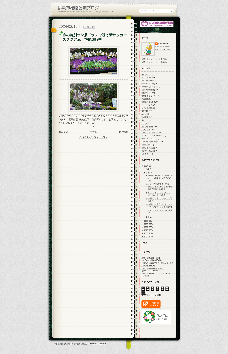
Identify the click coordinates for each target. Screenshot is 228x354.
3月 (147, 169)
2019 (146, 233)
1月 (147, 217)
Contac (156, 29)
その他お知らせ (147, 126)
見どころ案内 (146, 78)
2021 (146, 227)
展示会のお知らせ (148, 87)
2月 (147, 172)
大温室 (144, 99)
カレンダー (145, 154)
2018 (146, 236)
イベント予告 (146, 81)
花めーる (144, 120)
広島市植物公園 (163, 43)
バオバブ (144, 123)
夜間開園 (144, 111)
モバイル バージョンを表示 (93, 137)
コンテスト (145, 129)
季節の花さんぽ (147, 151)
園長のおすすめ (147, 84)
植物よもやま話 (147, 148)
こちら (95, 122)
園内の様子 (145, 93)
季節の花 (144, 74)
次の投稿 (63, 131)
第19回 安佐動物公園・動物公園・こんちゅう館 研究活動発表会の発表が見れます (159, 186)
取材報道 (144, 117)
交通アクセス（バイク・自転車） (154, 62)
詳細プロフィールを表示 (163, 49)
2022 (146, 224)
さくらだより (146, 105)
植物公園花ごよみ (148, 96)
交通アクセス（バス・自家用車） (154, 59)
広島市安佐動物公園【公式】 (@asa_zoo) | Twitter (152, 269)
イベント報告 (146, 108)
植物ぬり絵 (145, 145)
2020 (146, 230)
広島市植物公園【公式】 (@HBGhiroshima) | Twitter (151, 259)
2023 (146, 221)
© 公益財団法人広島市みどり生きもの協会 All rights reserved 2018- (80, 344)
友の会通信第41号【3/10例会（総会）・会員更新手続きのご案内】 (159, 178)
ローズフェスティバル (150, 132)
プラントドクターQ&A (150, 142)
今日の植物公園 (147, 90)
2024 (146, 166)
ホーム (93, 131)
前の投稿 (123, 131)
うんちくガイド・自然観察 (151, 136)
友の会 (144, 114)
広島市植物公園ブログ (78, 7)
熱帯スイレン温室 (148, 139)
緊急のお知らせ (147, 102)
